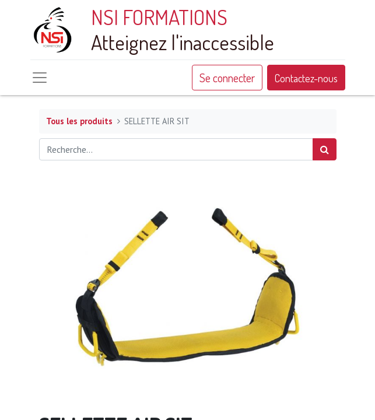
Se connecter (227, 77)
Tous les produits (79, 121)
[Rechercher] (325, 149)
